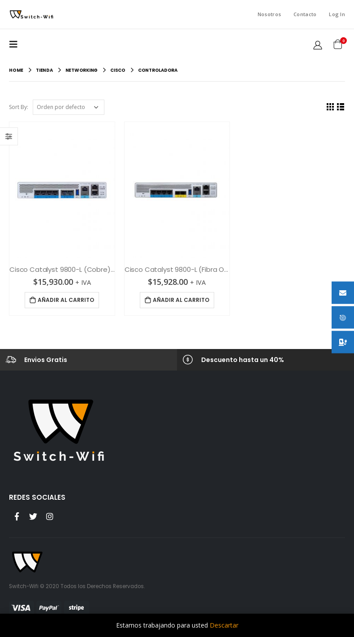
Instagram (49, 516)
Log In (337, 14)
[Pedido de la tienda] (68, 107)
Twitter (33, 516)
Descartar (224, 625)
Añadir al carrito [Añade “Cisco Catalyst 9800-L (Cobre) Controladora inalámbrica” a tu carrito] (66, 300)
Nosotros (269, 14)
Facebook (16, 516)
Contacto (305, 14)
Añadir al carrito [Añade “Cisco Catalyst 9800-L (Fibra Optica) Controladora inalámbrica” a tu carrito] (181, 300)
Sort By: (18, 107)
